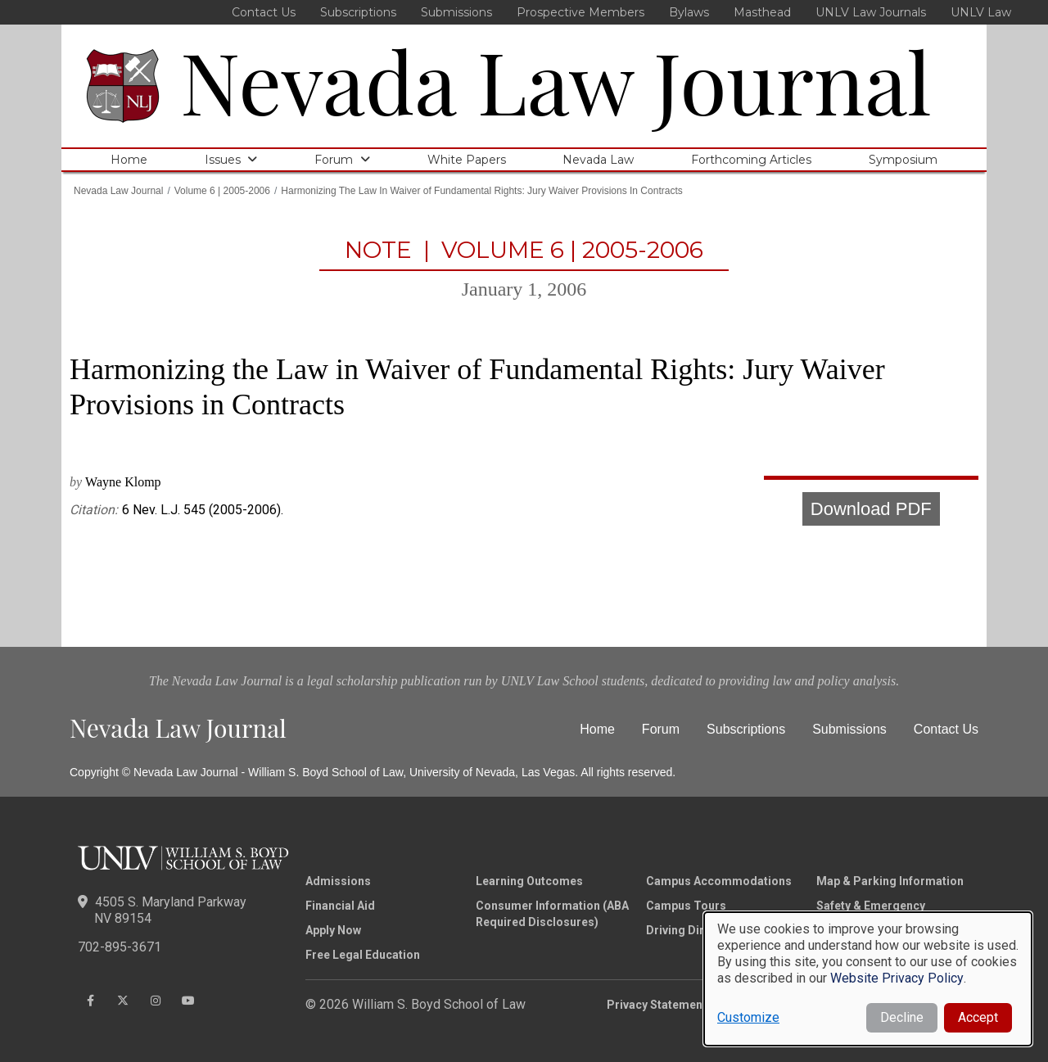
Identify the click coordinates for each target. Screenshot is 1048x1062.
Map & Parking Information (890, 881)
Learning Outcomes (529, 881)
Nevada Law (598, 159)
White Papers (466, 159)
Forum (333, 159)
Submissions (456, 12)
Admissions (338, 881)
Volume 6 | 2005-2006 (222, 191)
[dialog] (868, 979)
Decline (902, 1017)
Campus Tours (686, 905)
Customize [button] (748, 1017)
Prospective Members (580, 12)
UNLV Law (981, 12)
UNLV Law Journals (870, 12)
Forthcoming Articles (751, 159)
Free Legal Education (362, 954)
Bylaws (689, 12)
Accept (978, 1017)
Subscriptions (358, 12)
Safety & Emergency (870, 905)
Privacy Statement (657, 1004)
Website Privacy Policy (897, 978)
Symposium (903, 159)
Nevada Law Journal (556, 80)
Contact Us (264, 12)
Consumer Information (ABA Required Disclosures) (552, 914)
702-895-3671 (119, 947)
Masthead (762, 12)
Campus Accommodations (719, 881)
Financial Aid (340, 905)
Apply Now (333, 930)
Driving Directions (695, 930)
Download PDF (871, 509)
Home (129, 159)
